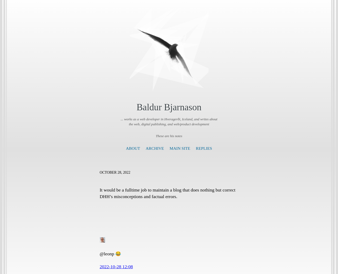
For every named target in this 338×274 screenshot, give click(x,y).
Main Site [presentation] (180, 148)
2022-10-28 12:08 (116, 266)
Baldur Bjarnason (169, 107)
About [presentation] (133, 148)
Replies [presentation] (204, 148)
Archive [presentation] (155, 148)
